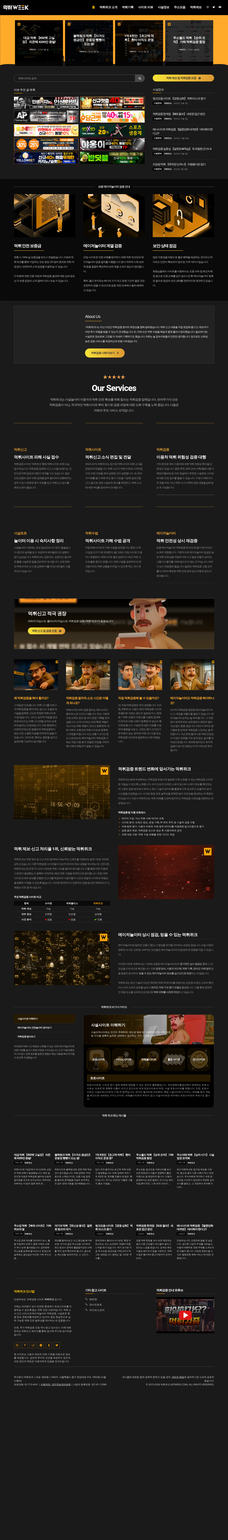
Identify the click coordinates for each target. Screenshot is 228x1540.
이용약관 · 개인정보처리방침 (56, 1384)
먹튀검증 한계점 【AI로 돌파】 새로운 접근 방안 (179, 114)
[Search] (140, 78)
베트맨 (93, 1299)
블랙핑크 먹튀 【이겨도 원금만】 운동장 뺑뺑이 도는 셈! (73, 1156)
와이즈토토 (95, 1304)
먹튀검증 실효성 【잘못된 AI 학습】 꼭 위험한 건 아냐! (182, 148)
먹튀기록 (18, 1162)
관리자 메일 (178, 1377)
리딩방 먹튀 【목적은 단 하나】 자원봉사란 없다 (179, 164)
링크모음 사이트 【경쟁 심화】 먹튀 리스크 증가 (179, 98)
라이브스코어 (97, 1310)
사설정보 (158, 103)
